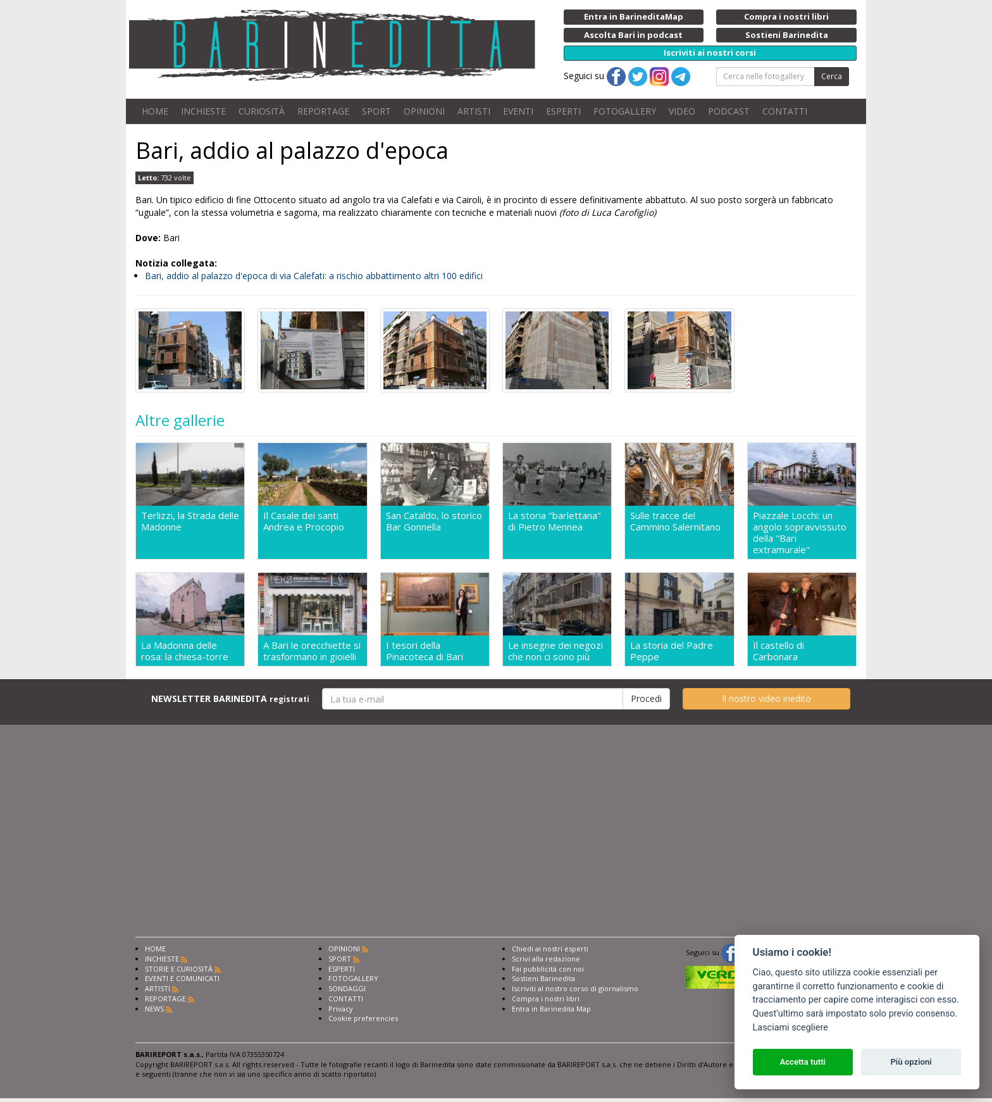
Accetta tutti (802, 1062)
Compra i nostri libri (546, 998)
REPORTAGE (323, 111)
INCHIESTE (203, 111)
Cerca (831, 76)
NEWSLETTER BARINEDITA (230, 698)
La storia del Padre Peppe (671, 650)
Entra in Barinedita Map (551, 1008)
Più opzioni (910, 1062)
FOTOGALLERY (624, 111)
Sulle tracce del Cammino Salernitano (675, 521)
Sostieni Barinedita (543, 978)
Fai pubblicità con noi (548, 969)
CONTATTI (784, 111)
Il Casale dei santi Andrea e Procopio (303, 521)
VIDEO (682, 111)
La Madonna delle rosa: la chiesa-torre (184, 650)
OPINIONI (424, 111)
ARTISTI (473, 111)
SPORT (376, 111)
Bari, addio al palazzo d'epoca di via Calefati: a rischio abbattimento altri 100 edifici (314, 276)
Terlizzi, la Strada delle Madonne (190, 521)
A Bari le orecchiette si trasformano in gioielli (312, 650)
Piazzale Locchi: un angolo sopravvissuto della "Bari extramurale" (799, 532)
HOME (155, 111)
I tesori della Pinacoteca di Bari (424, 650)
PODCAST (729, 111)
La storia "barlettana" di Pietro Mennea (554, 521)
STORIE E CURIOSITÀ (179, 969)
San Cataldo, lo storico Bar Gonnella (434, 521)
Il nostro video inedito (766, 698)
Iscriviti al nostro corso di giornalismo (575, 988)
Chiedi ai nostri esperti (550, 948)
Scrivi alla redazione (546, 958)
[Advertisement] (496, 838)
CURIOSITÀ (262, 111)
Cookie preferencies (363, 1018)
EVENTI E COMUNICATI (182, 978)
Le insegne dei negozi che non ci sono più (555, 650)
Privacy (340, 1008)
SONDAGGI (347, 988)
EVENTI (518, 111)
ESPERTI (563, 111)
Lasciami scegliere (790, 1027)
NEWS (154, 1008)
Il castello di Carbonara (778, 650)
